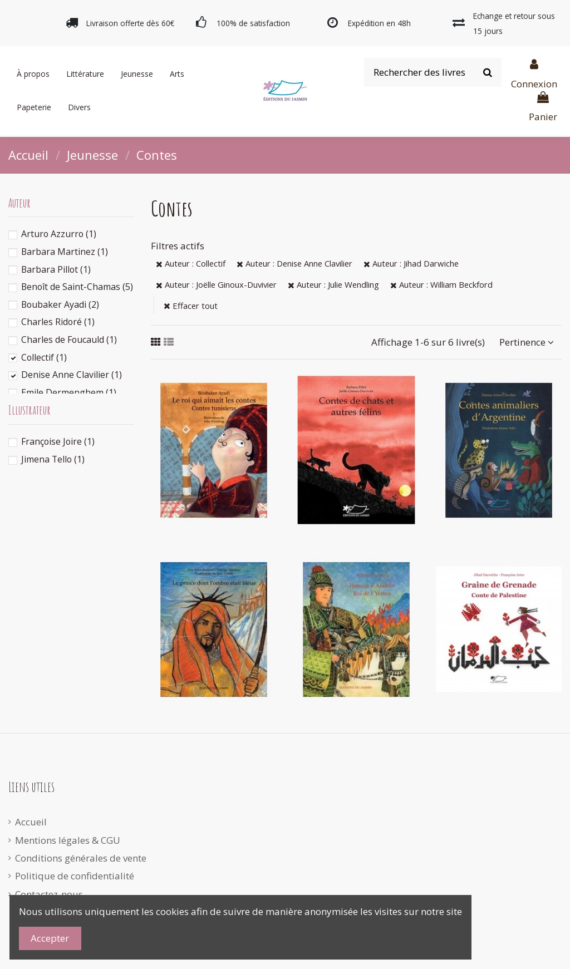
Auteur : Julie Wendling (333, 284)
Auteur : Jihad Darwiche (411, 263)
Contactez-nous (49, 894)
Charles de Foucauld (69, 339)
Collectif (44, 357)
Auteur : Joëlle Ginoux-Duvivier (216, 284)
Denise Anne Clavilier (71, 374)
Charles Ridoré (58, 322)
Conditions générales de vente (80, 858)
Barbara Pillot (56, 269)
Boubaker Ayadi (60, 304)
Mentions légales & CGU (67, 840)
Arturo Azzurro (58, 234)
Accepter (50, 938)
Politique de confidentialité (74, 875)
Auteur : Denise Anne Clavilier (294, 263)
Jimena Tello (53, 459)
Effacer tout (191, 305)
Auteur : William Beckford (441, 284)
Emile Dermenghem (68, 392)
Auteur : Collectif (190, 263)
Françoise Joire (58, 441)
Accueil (31, 821)
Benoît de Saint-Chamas (77, 287)
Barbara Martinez (64, 251)
